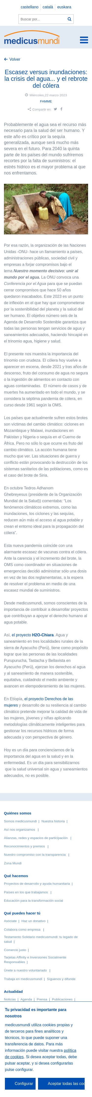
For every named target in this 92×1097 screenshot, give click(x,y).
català (48, 7)
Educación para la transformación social (33, 900)
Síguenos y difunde (61, 979)
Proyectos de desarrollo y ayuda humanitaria (37, 883)
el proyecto (33, 635)
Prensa (42, 999)
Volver (14, 59)
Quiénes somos (17, 813)
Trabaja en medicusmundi (23, 979)
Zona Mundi (13, 863)
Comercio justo (15, 950)
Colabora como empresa (22, 929)
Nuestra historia (53, 821)
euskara (64, 7)
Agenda (26, 999)
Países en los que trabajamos (26, 892)
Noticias (10, 999)
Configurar (24, 1084)
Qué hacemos (16, 876)
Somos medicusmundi (20, 821)
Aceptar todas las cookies (66, 1084)
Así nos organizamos (19, 829)
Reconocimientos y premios (24, 846)
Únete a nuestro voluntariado (25, 970)
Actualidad (13, 991)
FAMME (46, 101)
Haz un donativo (33, 921)
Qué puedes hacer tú (22, 913)
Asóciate (10, 921)
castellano (30, 7)
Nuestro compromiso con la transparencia (35, 854)
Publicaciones (62, 999)
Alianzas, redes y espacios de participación (36, 838)
